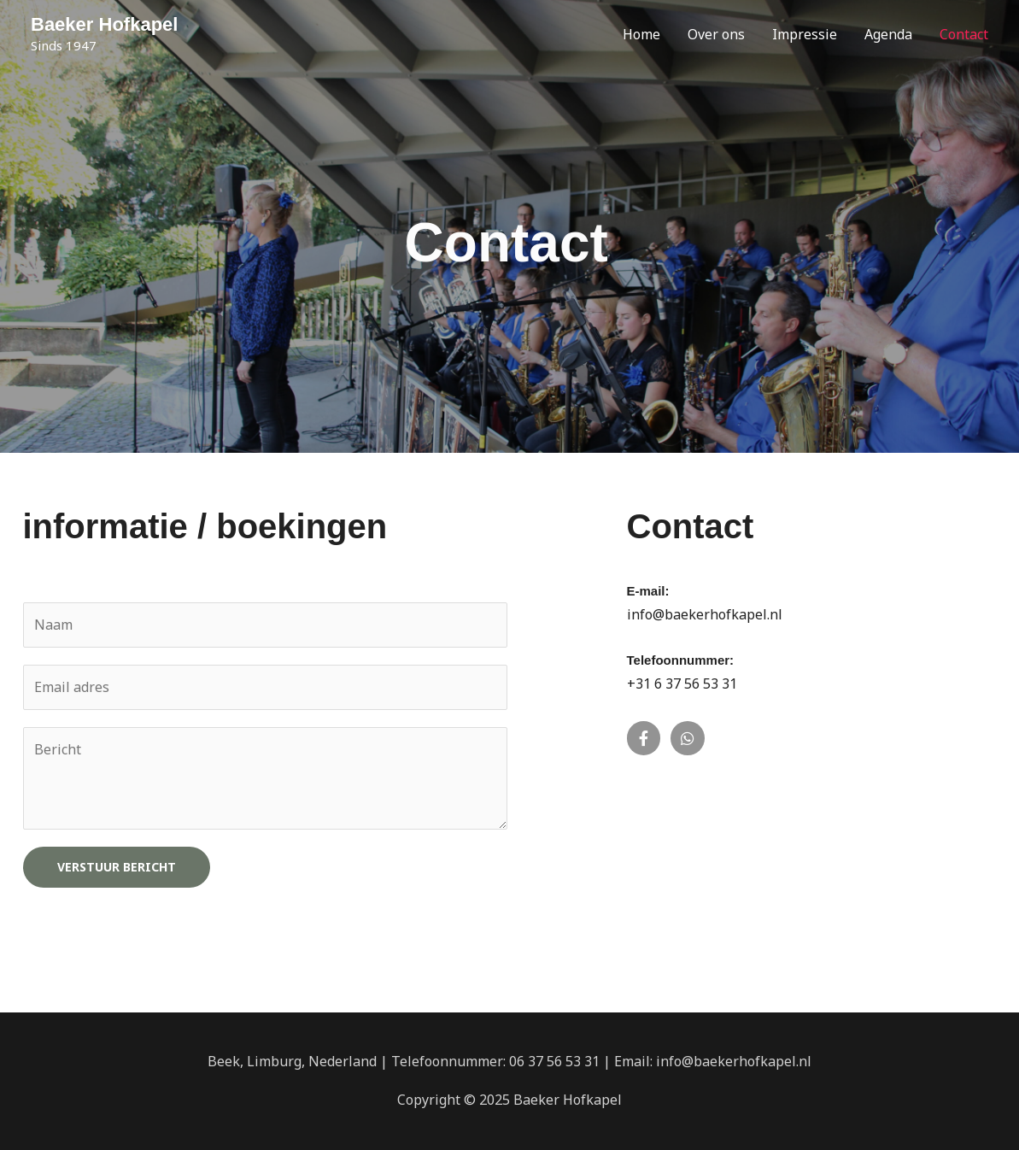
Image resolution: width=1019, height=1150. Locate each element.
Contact (964, 34)
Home (641, 34)
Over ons (716, 34)
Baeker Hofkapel (104, 24)
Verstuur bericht (116, 867)
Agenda (888, 34)
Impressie (804, 34)
